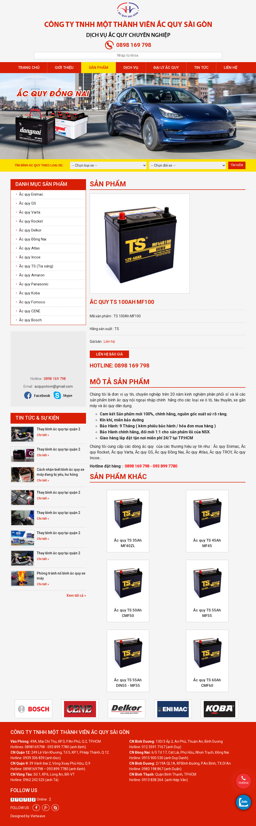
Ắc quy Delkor (29, 230)
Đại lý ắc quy (166, 67)
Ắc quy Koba (28, 293)
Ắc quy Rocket (29, 221)
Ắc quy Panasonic (32, 284)
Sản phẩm (98, 67)
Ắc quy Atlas (28, 248)
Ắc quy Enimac (29, 194)
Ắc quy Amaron (30, 275)
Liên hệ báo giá (109, 354)
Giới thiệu (64, 67)
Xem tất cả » (76, 595)
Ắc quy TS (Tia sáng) (34, 266)
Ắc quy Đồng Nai (31, 239)
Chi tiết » (43, 435)
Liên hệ (230, 67)
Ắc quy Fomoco (30, 302)
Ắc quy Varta (28, 212)
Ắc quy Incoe (28, 257)
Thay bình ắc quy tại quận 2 (58, 429)
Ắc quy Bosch (29, 320)
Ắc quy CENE (28, 311)
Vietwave (37, 816)
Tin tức (201, 67)
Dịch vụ (131, 67)
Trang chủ (29, 67)
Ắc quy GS (26, 203)
